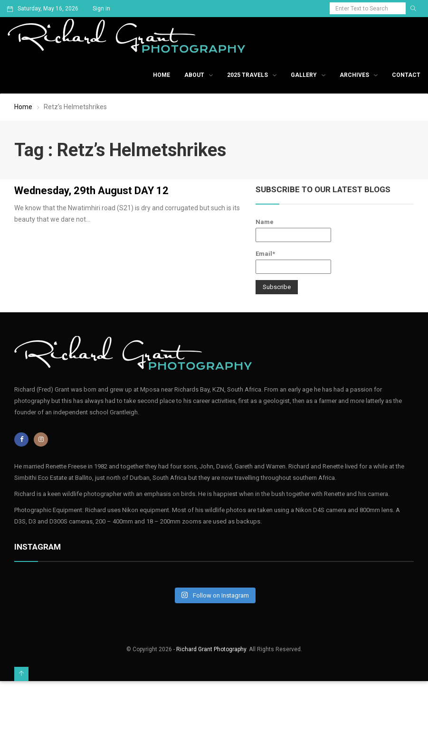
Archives (354, 75)
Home (161, 75)
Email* (293, 262)
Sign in (101, 8)
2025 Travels (247, 75)
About (194, 75)
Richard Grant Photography (211, 649)
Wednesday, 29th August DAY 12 (91, 190)
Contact (406, 75)
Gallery (304, 75)
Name (293, 230)
